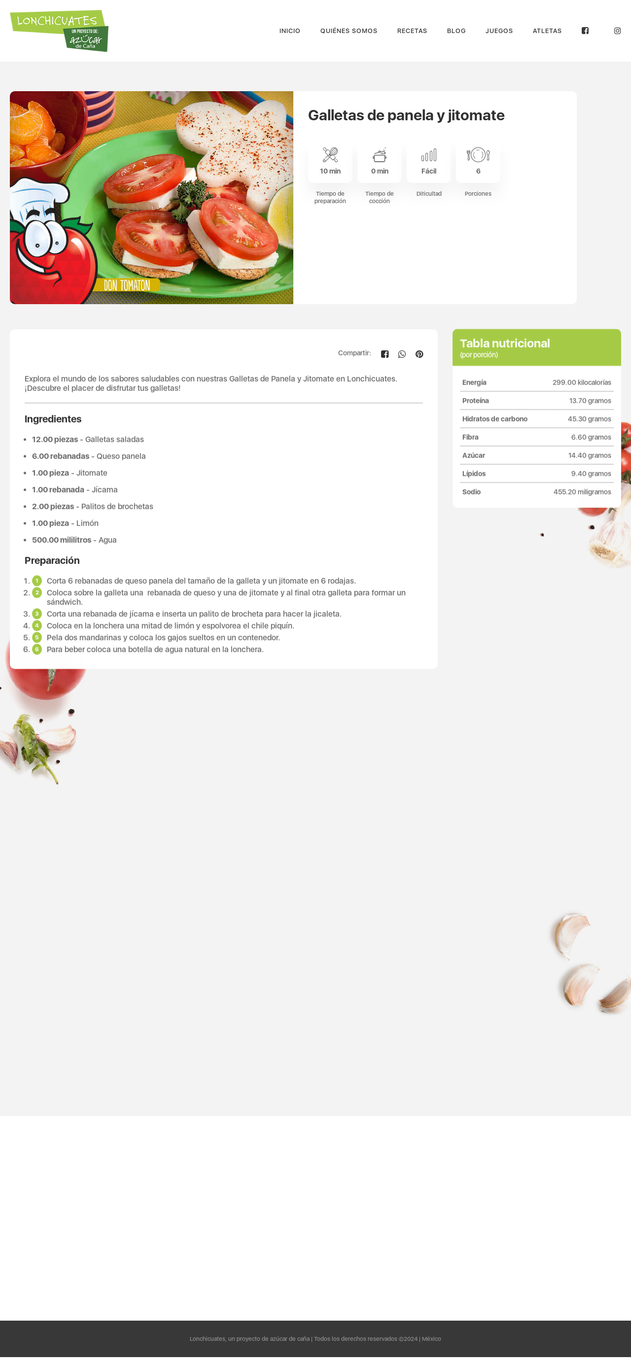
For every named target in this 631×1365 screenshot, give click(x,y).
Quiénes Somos (349, 31)
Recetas (412, 31)
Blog (456, 31)
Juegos (499, 31)
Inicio (290, 31)
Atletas (547, 31)
